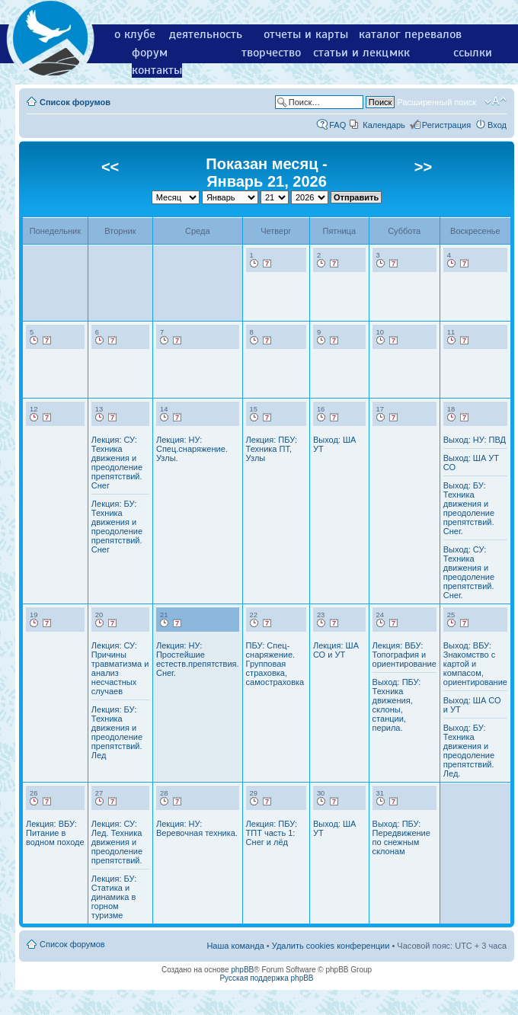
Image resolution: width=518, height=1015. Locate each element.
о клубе (134, 34)
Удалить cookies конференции (331, 945)
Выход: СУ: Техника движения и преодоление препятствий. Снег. (468, 572)
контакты (157, 70)
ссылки (472, 52)
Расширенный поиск (436, 102)
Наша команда (235, 945)
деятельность (205, 34)
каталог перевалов (410, 34)
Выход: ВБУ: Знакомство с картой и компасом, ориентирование (475, 664)
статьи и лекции (357, 52)
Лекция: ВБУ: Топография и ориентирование (404, 654)
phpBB (242, 969)
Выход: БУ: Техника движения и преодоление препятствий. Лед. (468, 750)
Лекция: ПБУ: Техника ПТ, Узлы (271, 449)
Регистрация (446, 125)
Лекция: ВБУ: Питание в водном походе (55, 833)
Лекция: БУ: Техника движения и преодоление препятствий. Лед (116, 732)
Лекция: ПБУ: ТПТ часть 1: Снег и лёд (271, 833)
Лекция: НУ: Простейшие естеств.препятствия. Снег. (197, 659)
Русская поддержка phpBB (266, 978)
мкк (399, 52)
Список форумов (75, 102)
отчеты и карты (306, 34)
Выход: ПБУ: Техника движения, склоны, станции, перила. (397, 704)
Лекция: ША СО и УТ (336, 650)
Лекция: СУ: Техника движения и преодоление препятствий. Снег (116, 462)
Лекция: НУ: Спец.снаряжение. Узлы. (192, 449)
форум (150, 52)
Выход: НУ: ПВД (474, 439)
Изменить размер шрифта (495, 101)
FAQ (337, 125)
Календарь (384, 125)
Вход (497, 125)
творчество (271, 52)
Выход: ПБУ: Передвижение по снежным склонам (401, 837)
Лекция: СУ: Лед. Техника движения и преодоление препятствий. (116, 842)
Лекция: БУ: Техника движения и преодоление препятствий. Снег (116, 526)
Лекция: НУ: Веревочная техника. (197, 828)
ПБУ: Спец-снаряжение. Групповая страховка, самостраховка (275, 664)
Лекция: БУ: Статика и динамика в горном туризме (113, 897)
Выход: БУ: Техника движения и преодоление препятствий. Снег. (468, 508)
